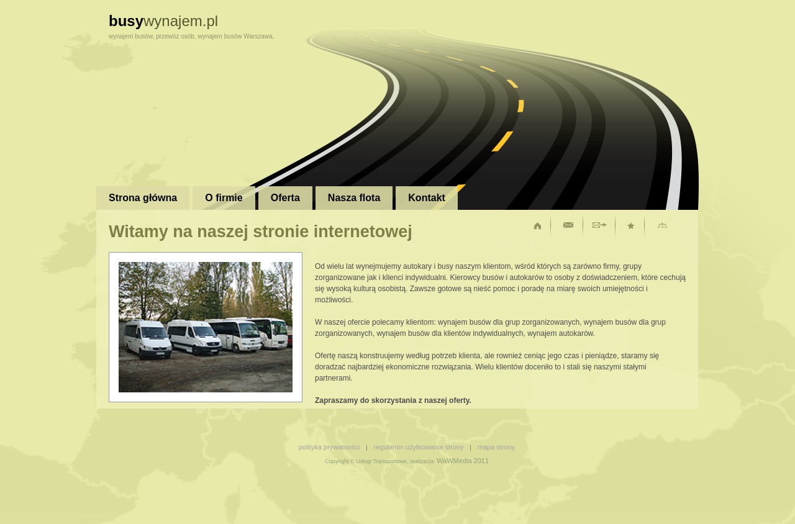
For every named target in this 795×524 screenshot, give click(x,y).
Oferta (285, 197)
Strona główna (143, 197)
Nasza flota (354, 197)
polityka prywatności (329, 447)
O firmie (223, 197)
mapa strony (497, 447)
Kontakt (426, 197)
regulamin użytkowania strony (419, 447)
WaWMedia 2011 (463, 460)
